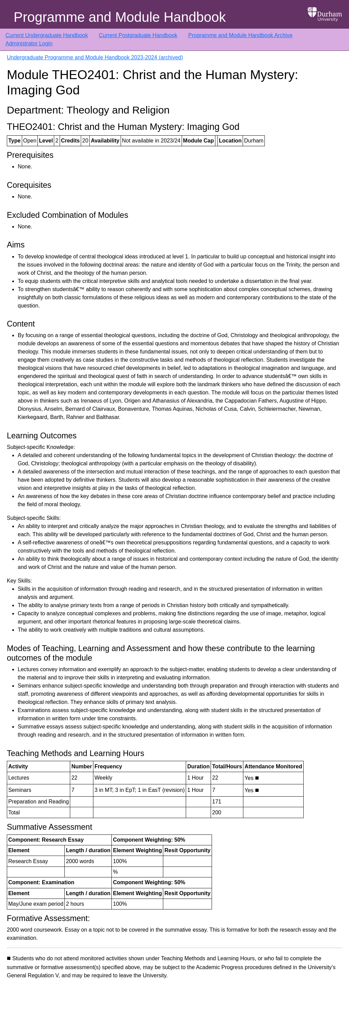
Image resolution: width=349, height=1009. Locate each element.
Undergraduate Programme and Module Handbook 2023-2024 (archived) (95, 57)
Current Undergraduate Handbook (46, 35)
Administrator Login (28, 43)
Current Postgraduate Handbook (138, 35)
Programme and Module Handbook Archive (240, 35)
